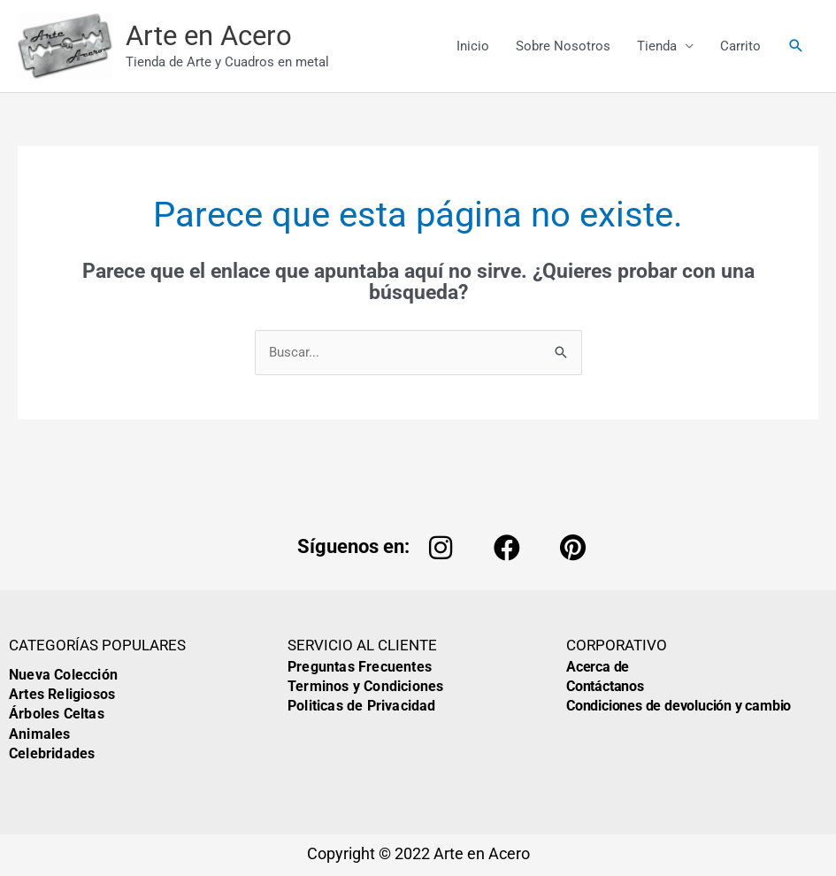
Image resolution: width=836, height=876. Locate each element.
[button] (796, 46)
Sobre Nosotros (563, 46)
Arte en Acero (209, 35)
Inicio (472, 46)
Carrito (740, 46)
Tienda (657, 46)
